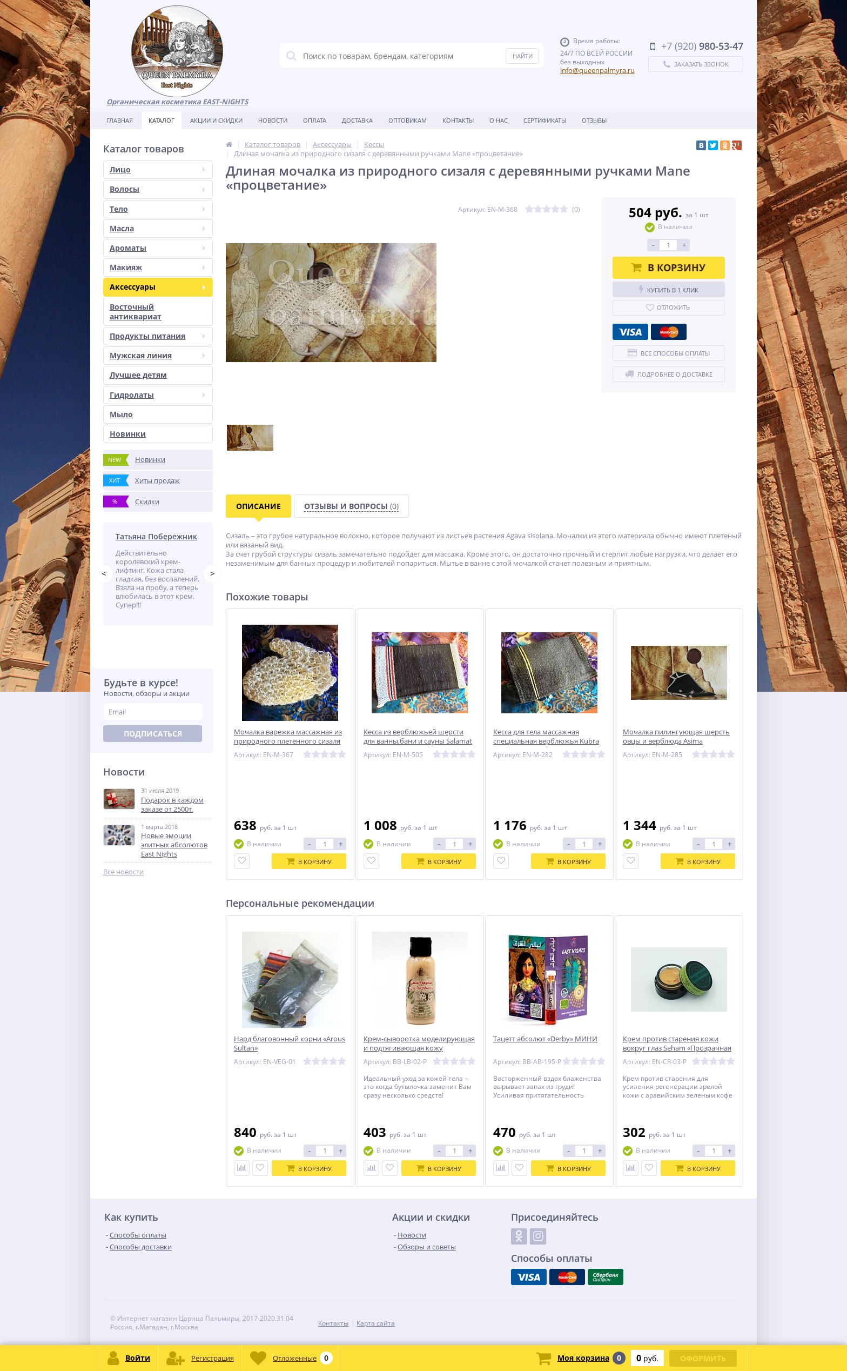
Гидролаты (157, 395)
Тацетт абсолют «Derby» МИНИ (545, 1039)
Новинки (128, 434)
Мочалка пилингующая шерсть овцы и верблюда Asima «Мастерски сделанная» (676, 741)
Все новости (123, 872)
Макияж (157, 267)
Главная (119, 120)
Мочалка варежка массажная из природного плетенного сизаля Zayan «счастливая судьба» (288, 741)
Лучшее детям (138, 375)
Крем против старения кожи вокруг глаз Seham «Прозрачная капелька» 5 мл (677, 1048)
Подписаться (153, 733)
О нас (498, 120)
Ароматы (157, 248)
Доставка (357, 120)
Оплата (314, 120)
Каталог (161, 120)
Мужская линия (157, 355)
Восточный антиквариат (136, 312)
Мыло (121, 414)
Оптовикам (407, 120)
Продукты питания (157, 336)
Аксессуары (157, 287)
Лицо (157, 169)
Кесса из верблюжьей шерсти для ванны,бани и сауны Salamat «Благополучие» (418, 741)
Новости (272, 120)
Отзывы (594, 120)
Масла (157, 228)
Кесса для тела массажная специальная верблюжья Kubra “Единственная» (546, 741)
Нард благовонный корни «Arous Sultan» (289, 1043)
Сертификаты (544, 120)
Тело (157, 209)
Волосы (157, 189)
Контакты (458, 120)
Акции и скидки (216, 120)
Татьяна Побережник (156, 536)
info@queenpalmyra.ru (597, 70)
